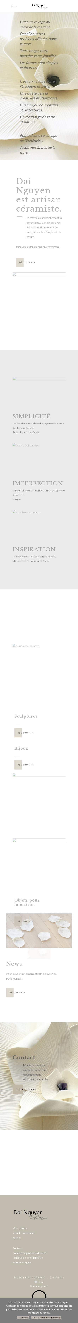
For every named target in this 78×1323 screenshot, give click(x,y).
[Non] (73, 1310)
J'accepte (23, 1317)
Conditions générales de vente (30, 1253)
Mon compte (20, 1228)
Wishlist (17, 1237)
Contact (17, 1248)
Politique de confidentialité (28, 1257)
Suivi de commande (24, 1233)
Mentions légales (22, 1262)
